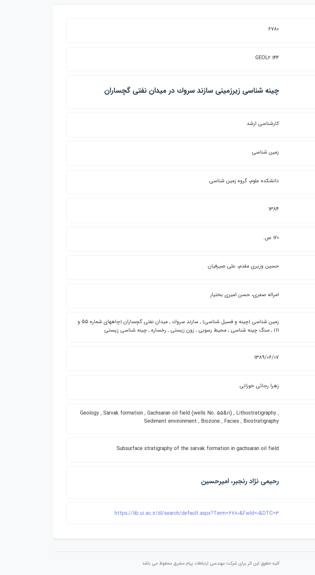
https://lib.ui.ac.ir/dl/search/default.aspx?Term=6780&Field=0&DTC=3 (144, 513)
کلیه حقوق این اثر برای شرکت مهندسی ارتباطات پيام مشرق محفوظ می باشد (157, 563)
